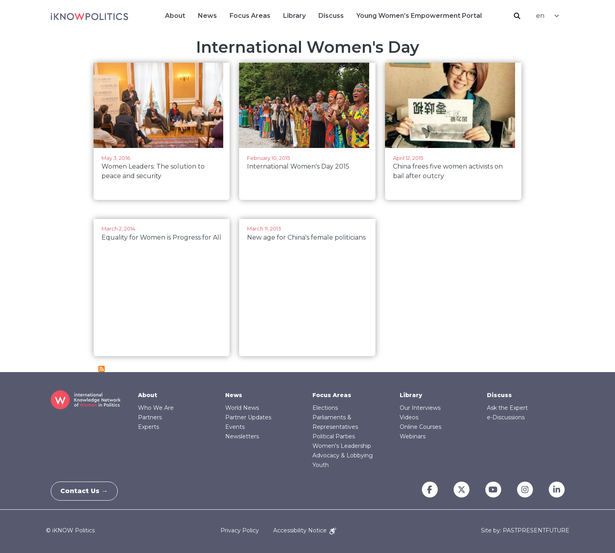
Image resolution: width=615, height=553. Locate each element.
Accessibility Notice (304, 530)
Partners (150, 417)
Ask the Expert (507, 407)
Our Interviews (420, 407)
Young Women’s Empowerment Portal (419, 15)
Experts (148, 426)
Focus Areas (250, 15)
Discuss (331, 15)
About (175, 15)
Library (294, 15)
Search (517, 16)
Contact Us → (87, 491)
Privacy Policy (239, 530)
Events (235, 426)
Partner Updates (248, 417)
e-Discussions (506, 417)
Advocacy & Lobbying (342, 455)
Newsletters (242, 436)
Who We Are (156, 407)
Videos (409, 417)
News (207, 15)
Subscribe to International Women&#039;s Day (101, 369)
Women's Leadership (341, 445)
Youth (320, 465)
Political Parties (333, 436)
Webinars (412, 436)
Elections (325, 407)
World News (242, 407)
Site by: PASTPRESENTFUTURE (525, 530)
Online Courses (420, 426)
